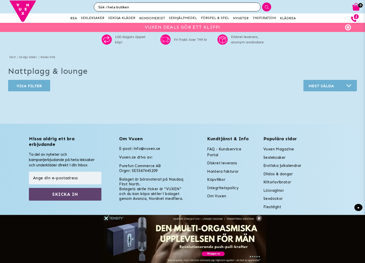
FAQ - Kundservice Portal (224, 152)
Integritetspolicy (223, 188)
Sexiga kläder (28, 57)
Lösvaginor (273, 190)
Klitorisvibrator (277, 182)
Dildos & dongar (278, 174)
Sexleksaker (274, 157)
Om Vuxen (216, 196)
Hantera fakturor (223, 171)
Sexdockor (273, 198)
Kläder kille (48, 57)
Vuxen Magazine (278, 149)
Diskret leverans (222, 163)
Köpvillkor (216, 179)
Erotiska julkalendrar (282, 165)
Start (12, 57)
